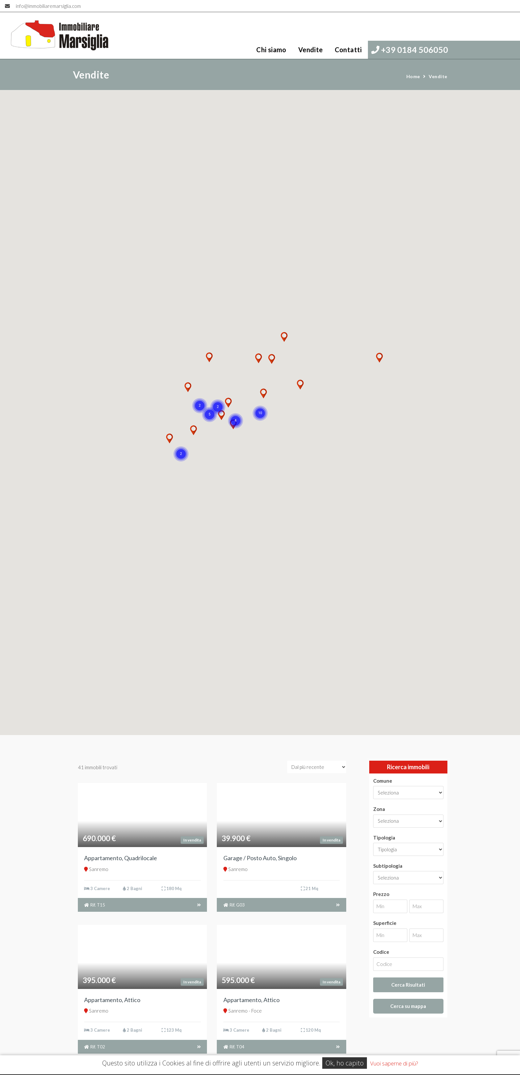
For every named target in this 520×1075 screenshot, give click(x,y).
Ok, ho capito (345, 1063)
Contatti (348, 50)
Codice (381, 952)
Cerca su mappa (408, 1006)
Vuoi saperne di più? (394, 1063)
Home (413, 76)
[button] (181, 454)
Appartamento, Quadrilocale (120, 858)
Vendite (310, 50)
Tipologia (384, 837)
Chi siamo (271, 50)
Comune (382, 781)
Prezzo (381, 894)
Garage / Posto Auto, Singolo (260, 858)
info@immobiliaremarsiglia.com (48, 6)
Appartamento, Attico (112, 999)
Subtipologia (387, 866)
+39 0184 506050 (409, 50)
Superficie (384, 923)
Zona (379, 809)
